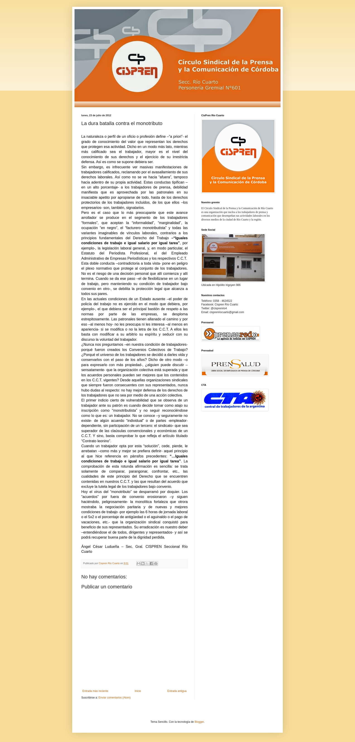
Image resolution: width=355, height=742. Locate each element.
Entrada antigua (177, 691)
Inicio (138, 691)
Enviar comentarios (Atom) (114, 697)
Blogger (199, 721)
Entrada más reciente (95, 691)
